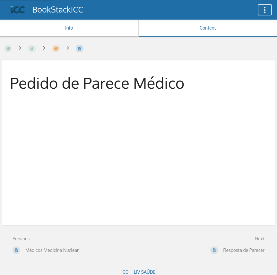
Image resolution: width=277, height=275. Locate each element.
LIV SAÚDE (145, 272)
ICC (124, 272)
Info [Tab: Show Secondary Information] (69, 28)
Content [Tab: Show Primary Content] (208, 28)
